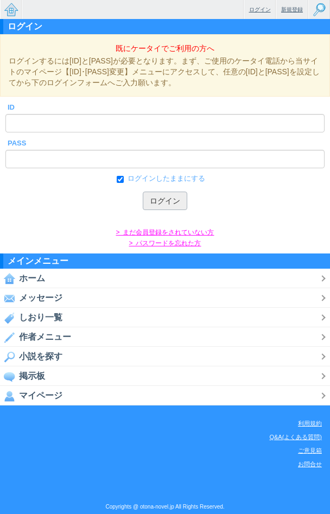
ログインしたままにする (165, 178)
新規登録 (292, 9)
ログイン (260, 9)
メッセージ (31, 298)
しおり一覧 (31, 317)
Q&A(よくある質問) (295, 437)
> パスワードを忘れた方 (165, 243)
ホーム (22, 278)
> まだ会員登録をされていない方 (165, 232)
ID (11, 107)
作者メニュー (35, 337)
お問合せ (310, 464)
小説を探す (31, 356)
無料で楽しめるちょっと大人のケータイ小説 (11, 9)
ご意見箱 (310, 450)
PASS (17, 143)
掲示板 (22, 376)
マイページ (31, 395)
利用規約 (310, 423)
